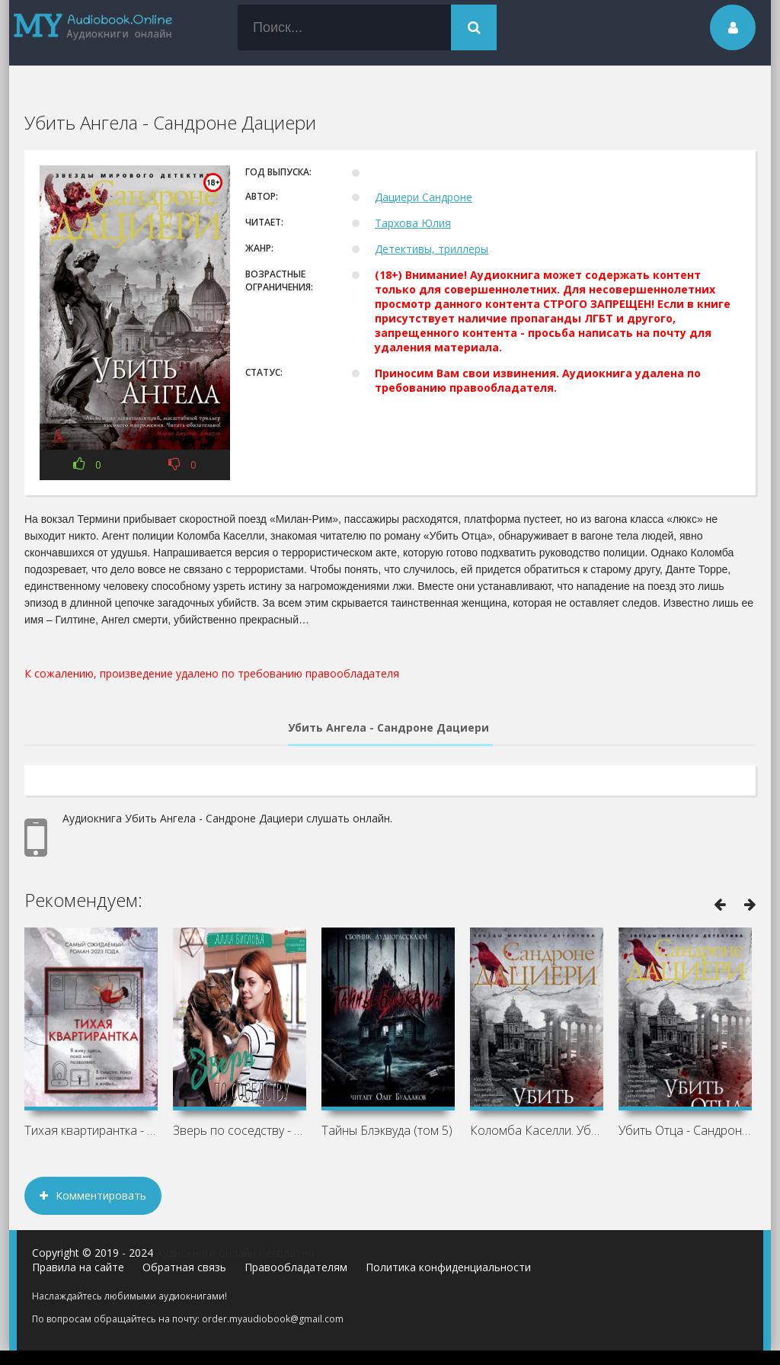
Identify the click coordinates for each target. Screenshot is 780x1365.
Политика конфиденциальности (448, 1267)
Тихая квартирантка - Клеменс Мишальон (91, 1130)
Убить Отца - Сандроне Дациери (685, 1130)
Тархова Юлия (413, 223)
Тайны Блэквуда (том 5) (386, 1130)
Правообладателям (296, 1267)
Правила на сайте (78, 1267)
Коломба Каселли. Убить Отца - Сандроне (536, 1130)
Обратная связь (184, 1267)
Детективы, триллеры (431, 249)
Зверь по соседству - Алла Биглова (239, 1130)
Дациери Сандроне (423, 197)
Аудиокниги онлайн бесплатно (235, 1252)
